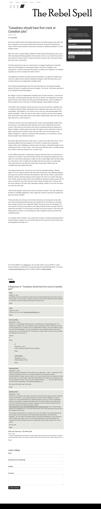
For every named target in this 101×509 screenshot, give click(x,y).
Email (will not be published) (16, 460)
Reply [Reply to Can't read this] (10, 340)
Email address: (72, 44)
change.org (27, 265)
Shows (17, 2)
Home (11, 2)
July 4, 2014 (11, 433)
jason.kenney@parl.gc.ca (18, 269)
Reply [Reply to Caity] (10, 303)
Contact (38, 2)
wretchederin (13, 37)
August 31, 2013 (13, 295)
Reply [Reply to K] (16, 351)
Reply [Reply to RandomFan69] (10, 387)
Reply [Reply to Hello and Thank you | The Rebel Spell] (10, 440)
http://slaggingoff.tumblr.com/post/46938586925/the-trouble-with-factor (28, 406)
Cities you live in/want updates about (79, 50)
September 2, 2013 (14, 322)
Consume (25, 2)
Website (10, 466)
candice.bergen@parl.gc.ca (31, 312)
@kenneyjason (46, 269)
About (32, 2)
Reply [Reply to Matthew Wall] (10, 427)
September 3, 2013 (14, 370)
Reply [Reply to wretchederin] (16, 362)
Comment (11, 473)
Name (10, 453)
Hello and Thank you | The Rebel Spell (20, 431)
